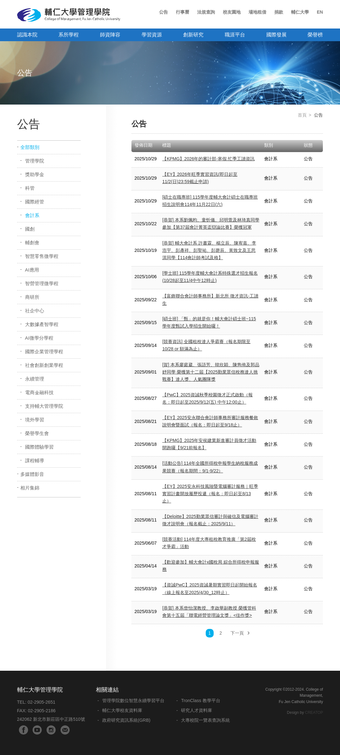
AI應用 (32, 269)
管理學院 (34, 160)
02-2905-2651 (41, 702)
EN (320, 12)
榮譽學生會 (37, 433)
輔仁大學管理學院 (68, 15)
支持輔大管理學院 (44, 406)
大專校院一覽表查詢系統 (205, 720)
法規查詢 (206, 12)
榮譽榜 (315, 34)
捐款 (278, 12)
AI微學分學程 (39, 338)
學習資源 (152, 34)
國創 (30, 229)
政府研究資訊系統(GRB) (126, 720)
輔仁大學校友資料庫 (122, 710)
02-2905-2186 (42, 710)
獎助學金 (34, 174)
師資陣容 (110, 34)
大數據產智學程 (41, 324)
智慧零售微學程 (41, 256)
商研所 (32, 297)
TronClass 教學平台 (200, 700)
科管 (30, 188)
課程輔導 (34, 460)
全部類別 (29, 147)
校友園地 (232, 12)
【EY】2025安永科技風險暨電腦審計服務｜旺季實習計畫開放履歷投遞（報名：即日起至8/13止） (210, 493)
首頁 (302, 115)
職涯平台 (235, 34)
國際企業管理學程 (44, 351)
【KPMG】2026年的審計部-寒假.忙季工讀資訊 (208, 158)
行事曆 (182, 12)
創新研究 (193, 34)
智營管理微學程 (41, 283)
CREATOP (314, 712)
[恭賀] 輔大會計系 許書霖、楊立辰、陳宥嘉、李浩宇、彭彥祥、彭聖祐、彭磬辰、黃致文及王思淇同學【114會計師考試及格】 (209, 250)
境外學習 (34, 419)
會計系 (32, 215)
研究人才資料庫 (196, 710)
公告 (163, 12)
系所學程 (68, 34)
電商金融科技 (39, 392)
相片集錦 (29, 487)
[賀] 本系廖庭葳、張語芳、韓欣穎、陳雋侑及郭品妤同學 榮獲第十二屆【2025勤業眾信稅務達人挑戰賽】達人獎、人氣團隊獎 (210, 372)
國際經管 (34, 201)
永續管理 (34, 378)
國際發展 (276, 34)
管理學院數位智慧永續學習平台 (133, 700)
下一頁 (237, 633)
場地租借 (257, 12)
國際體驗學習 (39, 447)
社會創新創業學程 (44, 365)
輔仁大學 (300, 12)
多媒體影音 (32, 474)
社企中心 (34, 310)
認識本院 (27, 34)
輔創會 (32, 242)
